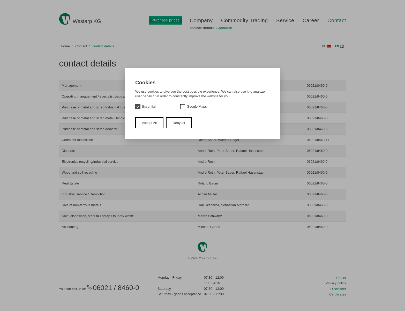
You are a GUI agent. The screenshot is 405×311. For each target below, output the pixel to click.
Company (201, 20)
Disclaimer (338, 289)
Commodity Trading (244, 20)
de (326, 46)
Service (285, 20)
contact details (202, 28)
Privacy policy (336, 283)
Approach (224, 28)
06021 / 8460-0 (113, 288)
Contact (336, 20)
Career (311, 20)
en (339, 46)
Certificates (337, 294)
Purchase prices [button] (165, 20)
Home (65, 46)
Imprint (341, 278)
